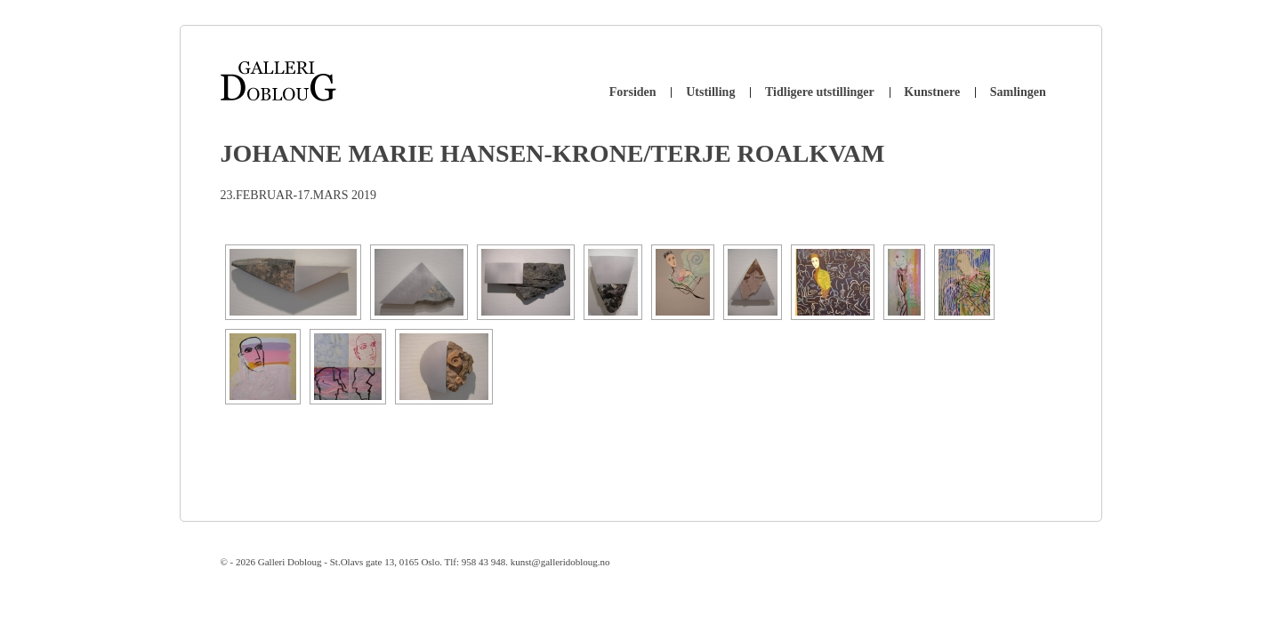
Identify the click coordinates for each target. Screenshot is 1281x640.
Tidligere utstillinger (819, 92)
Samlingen (1018, 92)
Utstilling (710, 92)
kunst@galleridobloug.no (560, 561)
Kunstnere (932, 92)
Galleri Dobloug (290, 561)
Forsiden (633, 92)
